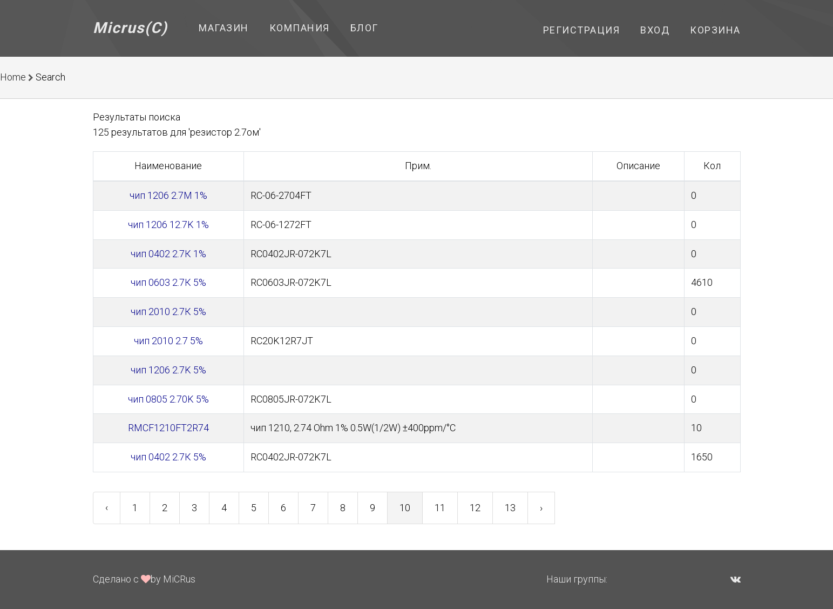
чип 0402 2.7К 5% (168, 457)
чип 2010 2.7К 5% (168, 311)
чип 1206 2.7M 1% (168, 195)
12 (475, 507)
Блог (364, 28)
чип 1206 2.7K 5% (168, 370)
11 (440, 507)
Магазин (224, 28)
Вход (654, 30)
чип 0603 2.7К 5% (168, 282)
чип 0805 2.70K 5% (168, 399)
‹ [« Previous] (106, 507)
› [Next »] (541, 507)
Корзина (715, 30)
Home (13, 77)
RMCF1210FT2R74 (168, 427)
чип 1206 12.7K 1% (168, 224)
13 (510, 507)
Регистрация (581, 30)
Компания (299, 28)
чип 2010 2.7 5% (168, 340)
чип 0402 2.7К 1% (168, 253)
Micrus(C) (130, 28)
